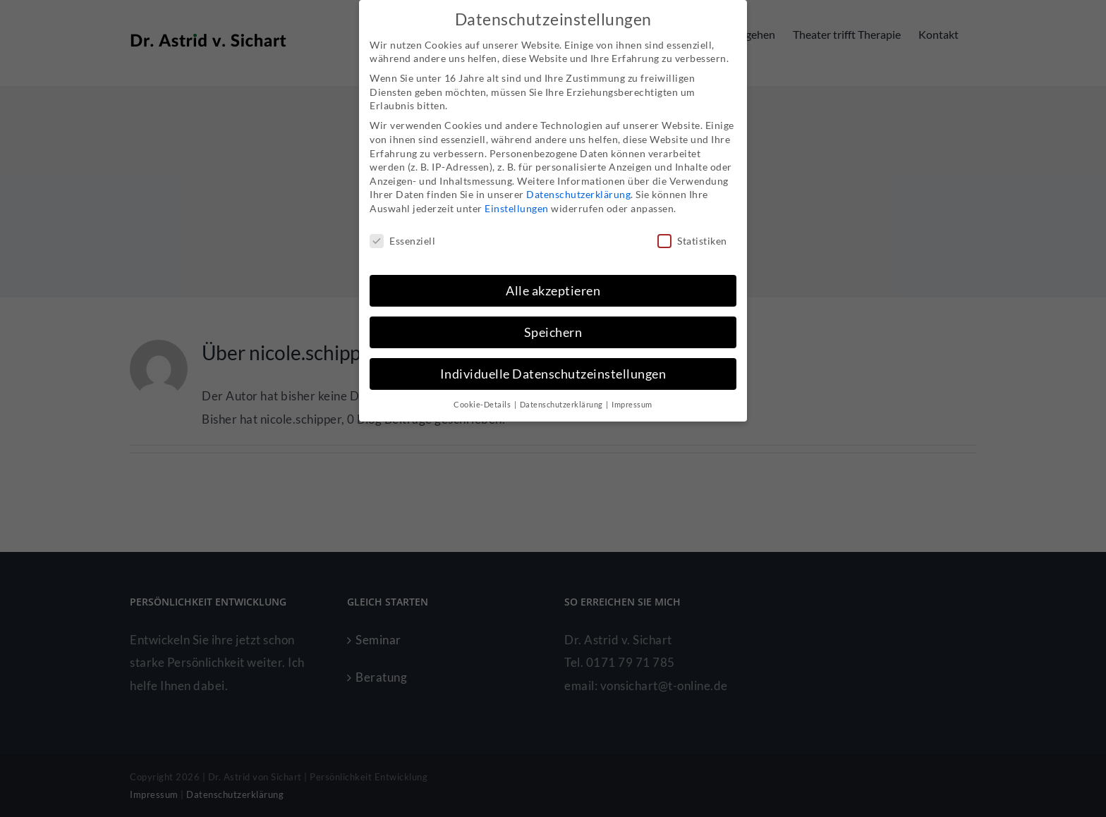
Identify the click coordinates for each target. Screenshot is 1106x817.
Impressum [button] (632, 404)
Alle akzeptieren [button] (553, 290)
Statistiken (692, 240)
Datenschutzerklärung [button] (562, 404)
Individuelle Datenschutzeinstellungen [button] (553, 374)
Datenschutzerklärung (578, 194)
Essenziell (402, 240)
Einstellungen (517, 208)
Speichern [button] (553, 332)
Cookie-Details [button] (483, 404)
